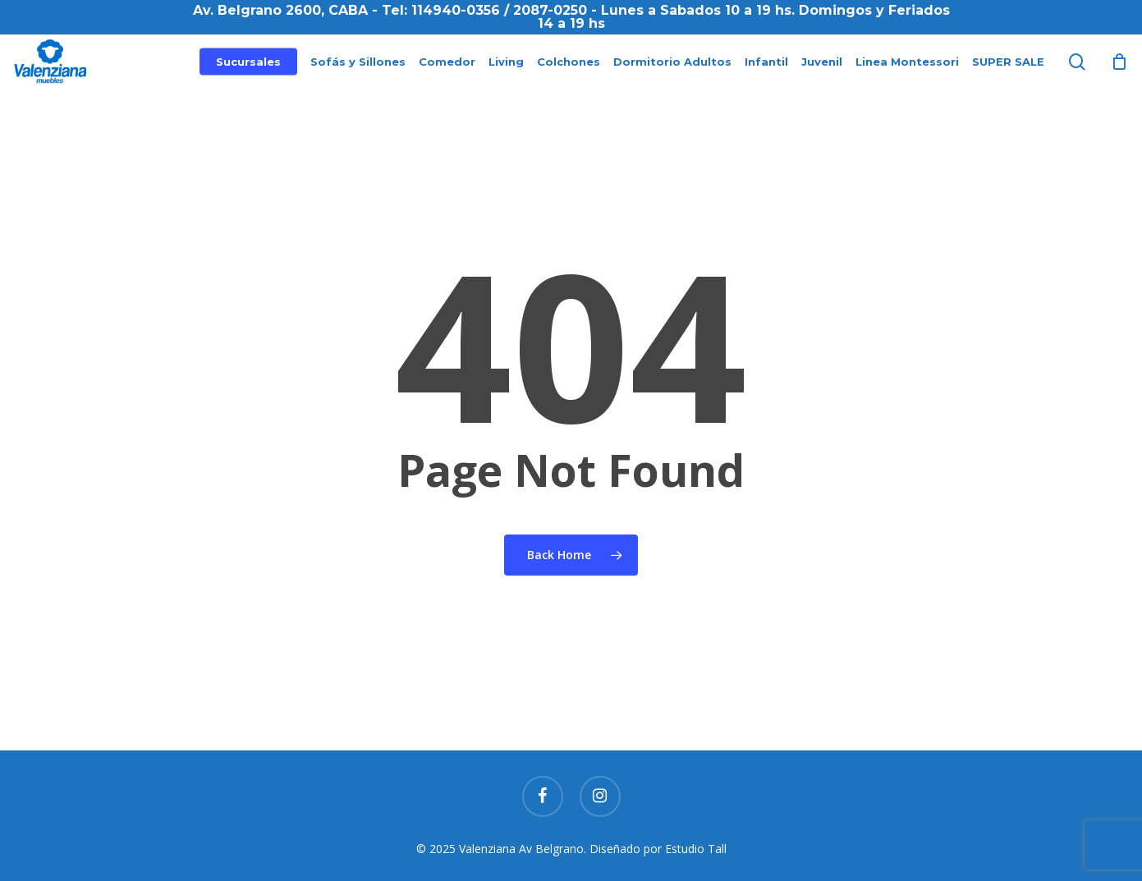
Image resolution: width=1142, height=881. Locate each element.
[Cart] (1119, 71)
